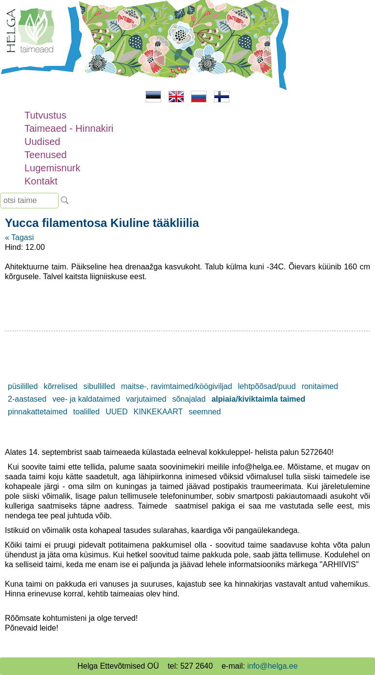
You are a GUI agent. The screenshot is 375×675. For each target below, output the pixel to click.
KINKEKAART (158, 412)
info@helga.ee (272, 666)
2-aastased (27, 399)
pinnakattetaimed (37, 412)
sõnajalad (189, 399)
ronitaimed (320, 386)
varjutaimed (146, 399)
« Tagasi (19, 237)
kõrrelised (60, 386)
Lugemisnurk (52, 168)
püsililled (23, 386)
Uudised (42, 141)
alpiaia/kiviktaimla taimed (258, 399)
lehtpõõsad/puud (266, 386)
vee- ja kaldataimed (86, 399)
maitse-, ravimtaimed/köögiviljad (176, 386)
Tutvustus (45, 115)
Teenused (45, 154)
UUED (116, 412)
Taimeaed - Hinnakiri (68, 128)
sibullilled (99, 386)
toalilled (86, 412)
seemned (205, 412)
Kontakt (41, 181)
